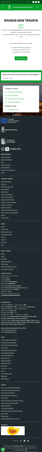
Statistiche (4, 376)
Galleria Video (4, 264)
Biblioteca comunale (6, 232)
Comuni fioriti (4, 413)
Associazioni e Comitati (7, 269)
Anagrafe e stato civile (7, 187)
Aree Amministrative (6, 160)
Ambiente (3, 184)
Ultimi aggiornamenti (6, 374)
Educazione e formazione (7, 200)
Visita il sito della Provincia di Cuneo (10, 390)
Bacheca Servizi (5, 358)
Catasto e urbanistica (6, 194)
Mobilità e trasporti (6, 207)
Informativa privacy (6, 363)
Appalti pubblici (5, 189)
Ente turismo (4, 398)
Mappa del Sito (5, 379)
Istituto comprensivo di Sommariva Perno (12, 401)
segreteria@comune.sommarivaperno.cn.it (16, 287)
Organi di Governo (6, 157)
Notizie (3, 227)
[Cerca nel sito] (38, 7)
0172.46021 (6, 278)
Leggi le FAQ (4, 348)
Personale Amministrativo (8, 170)
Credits (3, 371)
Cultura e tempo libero (7, 197)
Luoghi (3, 256)
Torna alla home (21, 58)
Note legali (4, 366)
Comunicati (4, 242)
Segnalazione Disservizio (7, 353)
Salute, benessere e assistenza (9, 210)
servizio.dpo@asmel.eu (11, 330)
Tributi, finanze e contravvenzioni (10, 213)
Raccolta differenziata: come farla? (10, 419)
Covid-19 (3, 240)
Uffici (2, 162)
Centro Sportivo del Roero (8, 393)
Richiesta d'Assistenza (7, 355)
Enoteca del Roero (6, 406)
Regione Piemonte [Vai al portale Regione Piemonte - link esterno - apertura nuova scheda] (6, 2)
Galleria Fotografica (6, 261)
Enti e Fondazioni (5, 167)
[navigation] (3, 7)
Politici (2, 173)
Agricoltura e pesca (6, 181)
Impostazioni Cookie (6, 368)
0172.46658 (6, 280)
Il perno (3, 237)
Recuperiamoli (5, 416)
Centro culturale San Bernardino (9, 403)
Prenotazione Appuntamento (9, 350)
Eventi (2, 254)
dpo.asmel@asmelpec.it (9, 332)
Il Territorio (4, 259)
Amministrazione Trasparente (9, 340)
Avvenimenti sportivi (6, 234)
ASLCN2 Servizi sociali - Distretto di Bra (11, 411)
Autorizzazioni (4, 192)
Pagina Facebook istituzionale (9, 395)
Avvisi (2, 245)
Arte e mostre (4, 229)
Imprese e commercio (6, 205)
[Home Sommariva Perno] (19, 7)
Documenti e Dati (5, 165)
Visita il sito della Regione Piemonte (10, 388)
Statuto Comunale (6, 361)
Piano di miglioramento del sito (9, 345)
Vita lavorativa (5, 218)
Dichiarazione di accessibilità (8, 342)
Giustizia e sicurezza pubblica (8, 202)
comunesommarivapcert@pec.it (12, 286)
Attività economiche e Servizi (9, 267)
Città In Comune (20, 450)
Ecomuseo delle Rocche (7, 408)
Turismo (3, 215)
